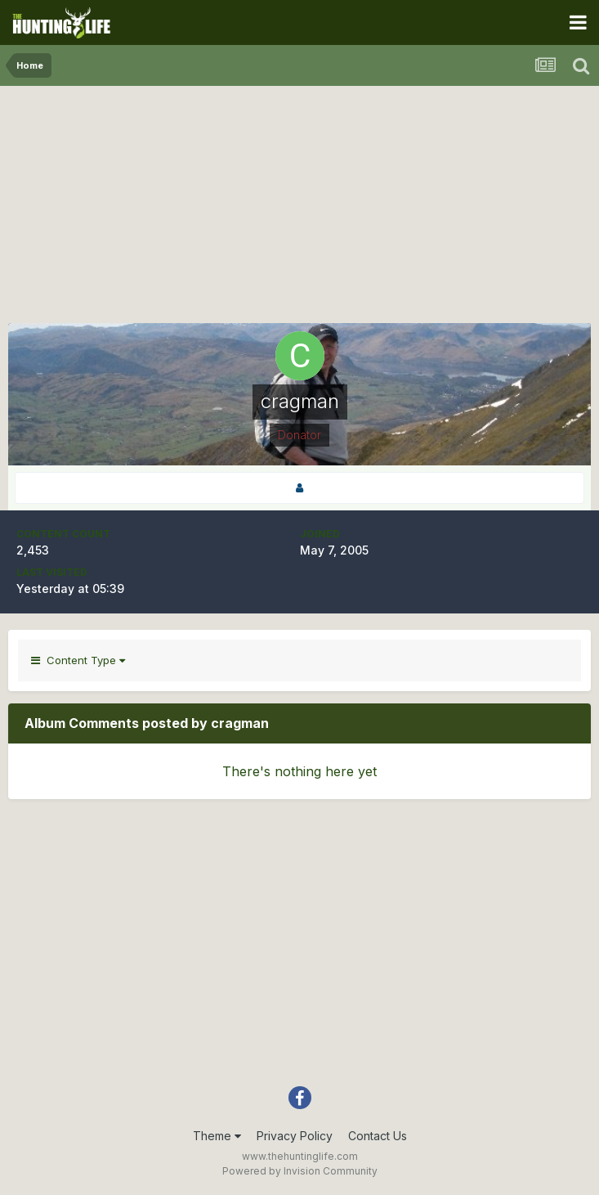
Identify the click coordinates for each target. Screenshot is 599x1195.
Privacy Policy (295, 1136)
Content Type (78, 660)
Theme (217, 1136)
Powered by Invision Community (300, 1171)
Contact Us (377, 1136)
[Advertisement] (300, 208)
